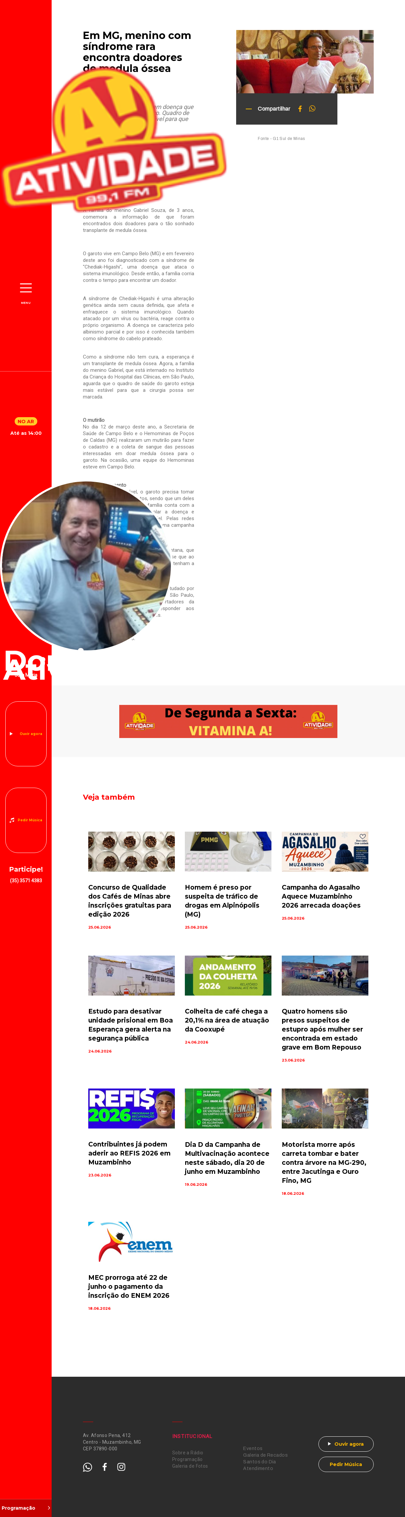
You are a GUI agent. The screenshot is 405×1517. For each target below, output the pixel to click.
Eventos (252, 1448)
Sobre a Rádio (187, 1452)
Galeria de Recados (265, 1455)
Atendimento (258, 1468)
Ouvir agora (31, 734)
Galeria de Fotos (190, 1466)
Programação (187, 1459)
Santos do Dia (259, 1461)
